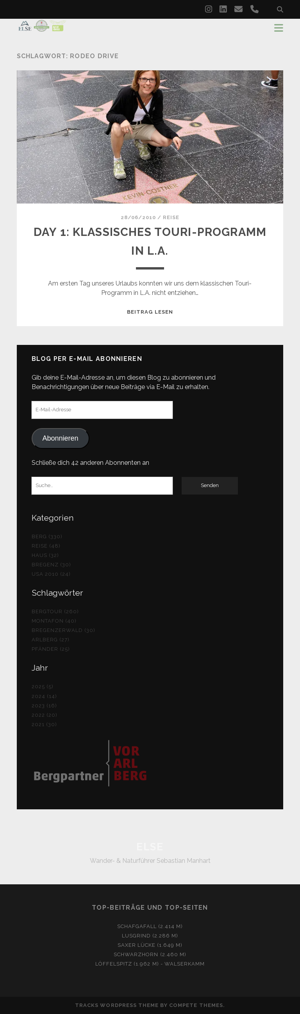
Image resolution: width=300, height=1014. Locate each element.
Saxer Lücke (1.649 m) (150, 945)
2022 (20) (44, 715)
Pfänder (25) (51, 649)
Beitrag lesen (150, 312)
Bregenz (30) (51, 565)
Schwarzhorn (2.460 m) (150, 954)
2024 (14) (44, 696)
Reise (171, 217)
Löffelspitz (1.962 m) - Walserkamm (150, 964)
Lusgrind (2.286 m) (150, 936)
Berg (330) (47, 536)
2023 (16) (44, 706)
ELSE (149, 847)
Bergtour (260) (55, 611)
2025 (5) (43, 686)
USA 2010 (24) (51, 574)
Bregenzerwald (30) (64, 630)
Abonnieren (61, 438)
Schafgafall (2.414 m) (150, 926)
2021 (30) (44, 724)
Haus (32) (45, 555)
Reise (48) (46, 546)
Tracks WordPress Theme (117, 1005)
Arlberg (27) (51, 640)
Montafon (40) (54, 621)
